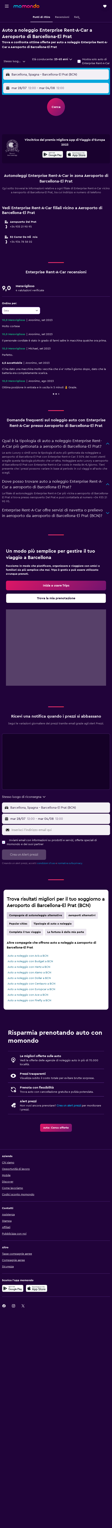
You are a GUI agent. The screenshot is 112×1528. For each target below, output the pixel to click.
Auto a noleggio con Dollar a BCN (29, 978)
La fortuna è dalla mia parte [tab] (65, 932)
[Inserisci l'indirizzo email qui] (60, 830)
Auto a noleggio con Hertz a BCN (29, 967)
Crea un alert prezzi (69, 1105)
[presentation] (76, 154)
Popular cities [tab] (18, 923)
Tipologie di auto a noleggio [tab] (53, 923)
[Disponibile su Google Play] (52, 155)
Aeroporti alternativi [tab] (82, 915)
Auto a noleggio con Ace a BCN (28, 994)
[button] (6, 6)
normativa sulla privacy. (70, 863)
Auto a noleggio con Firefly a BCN (29, 1000)
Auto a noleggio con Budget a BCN (30, 961)
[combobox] (14, 61)
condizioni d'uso (46, 863)
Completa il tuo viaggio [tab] (25, 932)
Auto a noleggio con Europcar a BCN (31, 989)
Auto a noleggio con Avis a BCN (28, 955)
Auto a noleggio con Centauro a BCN (31, 983)
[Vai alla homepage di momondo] (26, 6)
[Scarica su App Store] (36, 1288)
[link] (56, 585)
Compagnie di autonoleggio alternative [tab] (35, 915)
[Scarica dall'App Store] (76, 155)
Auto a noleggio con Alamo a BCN (29, 972)
